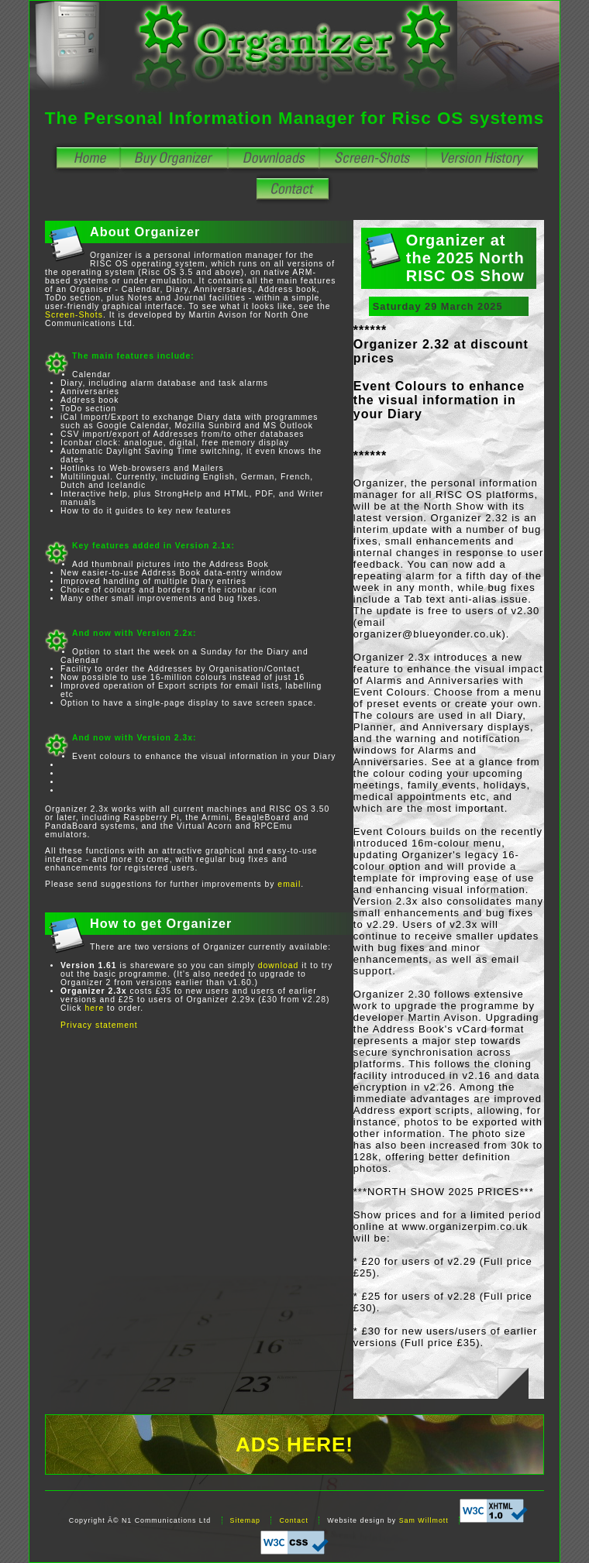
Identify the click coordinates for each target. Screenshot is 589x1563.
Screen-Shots (74, 315)
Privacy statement (99, 1025)
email (289, 884)
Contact (293, 1520)
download (278, 965)
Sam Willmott (424, 1520)
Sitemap (245, 1520)
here (94, 1008)
